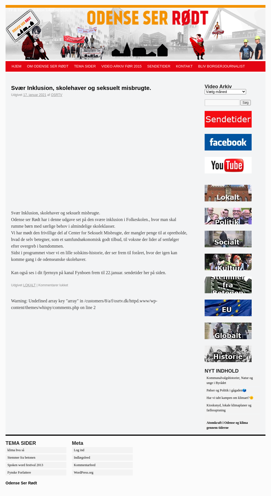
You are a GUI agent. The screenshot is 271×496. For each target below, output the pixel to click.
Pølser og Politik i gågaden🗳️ (226, 390)
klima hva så (15, 450)
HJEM (16, 66)
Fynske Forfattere (19, 472)
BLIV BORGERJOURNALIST (221, 66)
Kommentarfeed (84, 465)
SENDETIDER (158, 66)
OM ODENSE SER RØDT (47, 66)
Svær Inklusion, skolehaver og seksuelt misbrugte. (81, 88)
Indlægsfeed (82, 457)
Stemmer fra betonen (21, 457)
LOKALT (29, 285)
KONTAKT (184, 66)
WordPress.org (83, 472)
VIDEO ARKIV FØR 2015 (121, 66)
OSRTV (56, 95)
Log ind (79, 450)
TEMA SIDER (85, 66)
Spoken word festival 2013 (25, 465)
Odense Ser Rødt (21, 483)
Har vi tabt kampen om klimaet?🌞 (230, 398)
